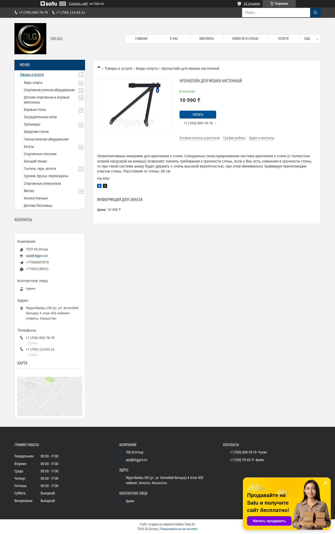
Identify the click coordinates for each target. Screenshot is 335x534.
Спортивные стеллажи (40, 154)
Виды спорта (147, 68)
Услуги (283, 39)
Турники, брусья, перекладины (46, 176)
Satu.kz (190, 524)
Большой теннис (35, 161)
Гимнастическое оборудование (46, 139)
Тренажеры (32, 124)
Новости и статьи (245, 39)
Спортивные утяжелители (42, 184)
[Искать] (315, 12)
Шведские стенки (36, 132)
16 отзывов (252, 4)
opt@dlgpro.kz (37, 256)
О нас (174, 39)
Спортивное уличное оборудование (49, 90)
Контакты (206, 39)
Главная (141, 39)
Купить (198, 115)
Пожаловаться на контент (179, 529)
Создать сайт (78, 4)
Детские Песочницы (38, 206)
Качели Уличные (36, 198)
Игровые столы (35, 110)
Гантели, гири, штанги (40, 169)
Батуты (29, 147)
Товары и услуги (118, 68)
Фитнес (29, 191)
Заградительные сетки (40, 117)
